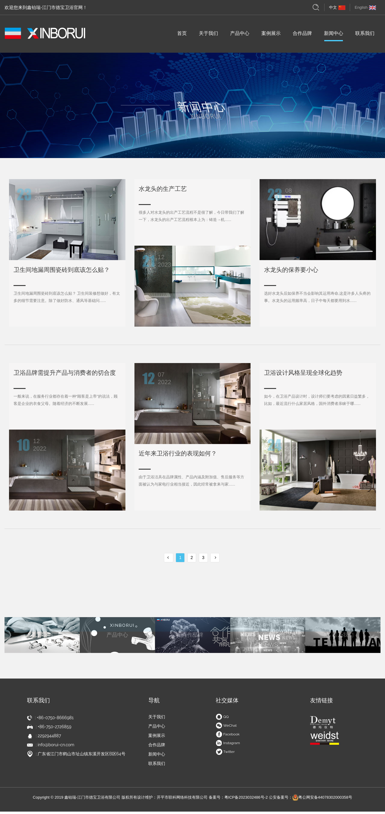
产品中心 (239, 35)
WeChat (226, 728)
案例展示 (271, 35)
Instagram (228, 745)
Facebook (227, 736)
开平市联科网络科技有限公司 (182, 799)
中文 (337, 7)
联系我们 (364, 35)
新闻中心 (333, 35)
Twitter (225, 754)
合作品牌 (302, 35)
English (365, 7)
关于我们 (208, 35)
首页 (182, 35)
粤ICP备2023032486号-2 (246, 799)
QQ (222, 719)
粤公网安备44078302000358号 (322, 799)
